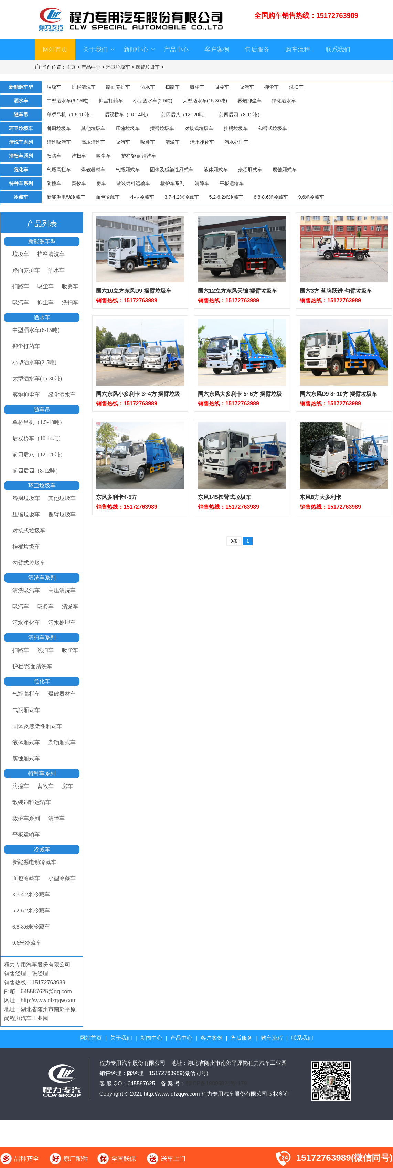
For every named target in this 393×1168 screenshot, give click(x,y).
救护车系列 (172, 183)
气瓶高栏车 (59, 169)
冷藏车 (42, 849)
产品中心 (176, 49)
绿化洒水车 (284, 101)
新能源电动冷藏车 (66, 197)
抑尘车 (271, 87)
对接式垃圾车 (198, 128)
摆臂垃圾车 (148, 67)
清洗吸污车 (59, 142)
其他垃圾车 (93, 128)
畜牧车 (79, 183)
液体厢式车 (216, 169)
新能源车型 (42, 241)
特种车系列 (42, 773)
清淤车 (172, 142)
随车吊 (42, 409)
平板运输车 (232, 183)
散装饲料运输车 (133, 183)
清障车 (202, 183)
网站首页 (55, 49)
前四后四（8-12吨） (240, 114)
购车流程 (297, 49)
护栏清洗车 (84, 87)
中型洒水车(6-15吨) (67, 101)
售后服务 (257, 49)
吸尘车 (197, 87)
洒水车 (147, 87)
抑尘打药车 (111, 101)
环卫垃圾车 (118, 67)
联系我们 (338, 49)
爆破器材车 (93, 169)
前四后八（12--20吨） (185, 114)
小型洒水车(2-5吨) (152, 101)
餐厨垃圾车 (59, 128)
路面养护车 (118, 87)
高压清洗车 (93, 142)
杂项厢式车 (250, 169)
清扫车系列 (42, 637)
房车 (101, 183)
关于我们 (99, 49)
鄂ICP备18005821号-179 (216, 1083)
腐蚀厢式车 (285, 169)
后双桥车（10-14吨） (128, 114)
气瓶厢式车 (128, 169)
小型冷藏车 (142, 197)
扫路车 (172, 87)
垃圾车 (54, 87)
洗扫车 (296, 87)
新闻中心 (139, 49)
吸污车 (247, 87)
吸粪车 (222, 87)
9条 (234, 541)
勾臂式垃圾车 (272, 128)
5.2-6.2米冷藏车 (226, 197)
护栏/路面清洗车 (138, 156)
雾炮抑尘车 (249, 101)
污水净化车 (202, 142)
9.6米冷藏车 (311, 197)
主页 (71, 67)
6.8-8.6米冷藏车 (271, 197)
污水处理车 (236, 142)
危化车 (42, 681)
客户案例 (216, 49)
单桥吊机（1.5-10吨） (70, 114)
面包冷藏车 (108, 197)
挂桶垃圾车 (236, 128)
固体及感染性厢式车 (171, 169)
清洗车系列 (42, 578)
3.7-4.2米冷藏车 (181, 197)
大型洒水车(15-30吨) (205, 101)
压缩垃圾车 (128, 128)
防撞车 (54, 183)
